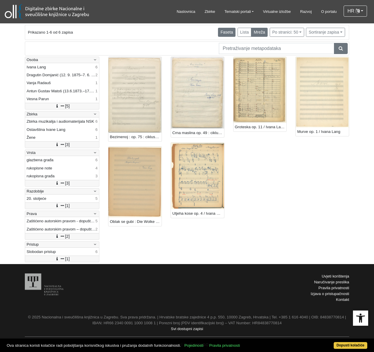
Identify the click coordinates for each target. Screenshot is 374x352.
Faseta (227, 32)
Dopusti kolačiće (350, 345)
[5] (62, 106)
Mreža (259, 32)
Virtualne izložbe (277, 11)
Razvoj (306, 11)
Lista (244, 32)
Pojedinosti (193, 345)
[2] (62, 236)
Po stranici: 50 (285, 32)
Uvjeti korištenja (335, 276)
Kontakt (342, 299)
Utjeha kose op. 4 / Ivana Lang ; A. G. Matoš (198, 213)
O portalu (329, 11)
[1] (62, 205)
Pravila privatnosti (333, 288)
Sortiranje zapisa (324, 32)
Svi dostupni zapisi (187, 329)
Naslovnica (186, 11)
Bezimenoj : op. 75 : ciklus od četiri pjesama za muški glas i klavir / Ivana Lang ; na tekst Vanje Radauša (136, 137)
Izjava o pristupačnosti (330, 294)
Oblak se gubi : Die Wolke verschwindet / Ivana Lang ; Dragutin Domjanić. (136, 221)
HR (353, 10)
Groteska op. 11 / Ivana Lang (260, 127)
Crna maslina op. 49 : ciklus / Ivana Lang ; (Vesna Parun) (198, 133)
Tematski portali (237, 11)
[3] (62, 144)
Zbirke (210, 11)
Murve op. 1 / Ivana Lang (318, 131)
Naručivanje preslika (331, 282)
